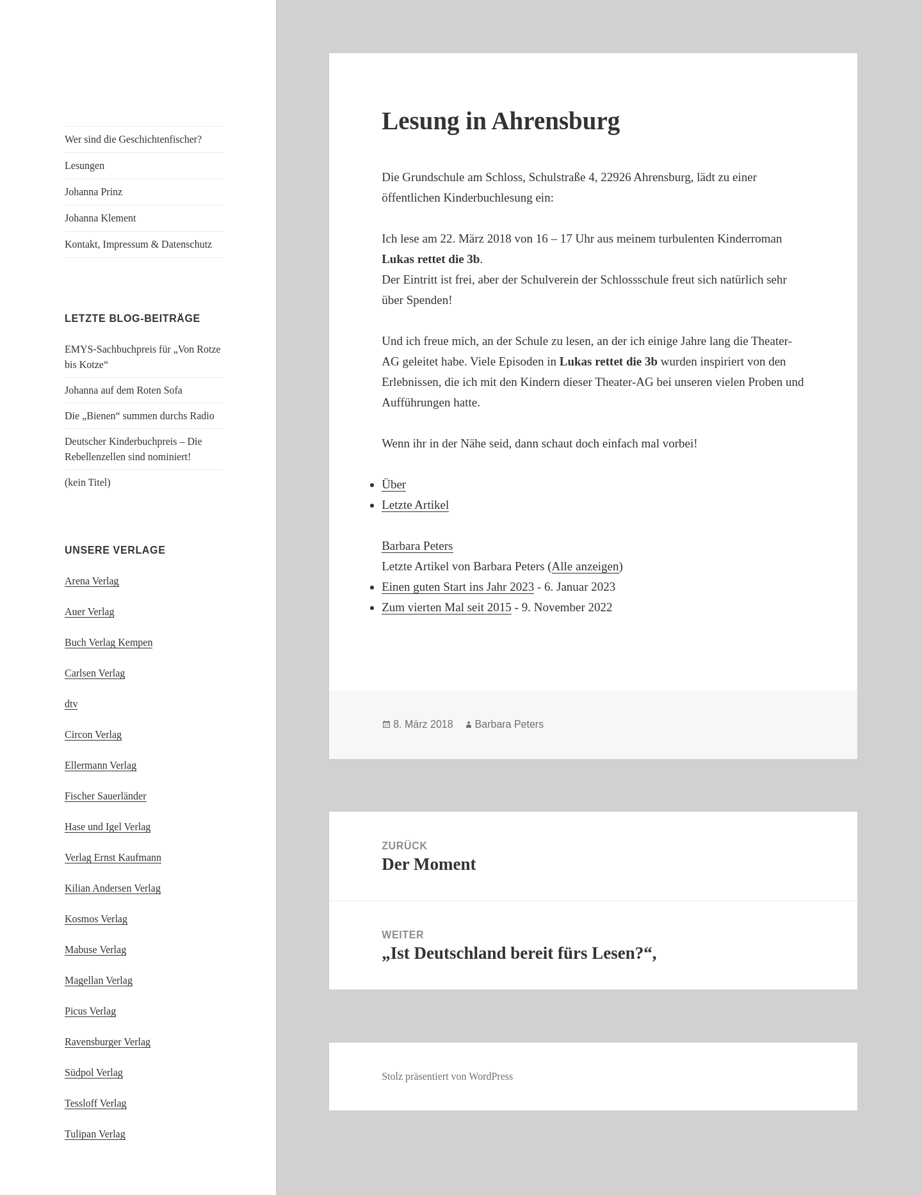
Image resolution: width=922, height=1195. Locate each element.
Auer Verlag (89, 611)
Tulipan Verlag (95, 1133)
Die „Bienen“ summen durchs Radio (139, 415)
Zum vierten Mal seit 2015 (447, 607)
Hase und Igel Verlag (107, 826)
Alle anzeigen (585, 566)
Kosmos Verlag (96, 918)
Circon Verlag (93, 734)
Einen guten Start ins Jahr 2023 (458, 586)
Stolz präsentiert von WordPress (447, 1076)
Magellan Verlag (99, 980)
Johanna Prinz (93, 191)
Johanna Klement (100, 218)
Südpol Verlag (94, 1072)
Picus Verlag (90, 1011)
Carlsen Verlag (95, 673)
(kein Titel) (88, 482)
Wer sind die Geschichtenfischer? (133, 139)
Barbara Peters (417, 545)
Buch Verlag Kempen (108, 642)
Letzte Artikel (415, 504)
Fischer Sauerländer (106, 795)
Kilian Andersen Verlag (113, 888)
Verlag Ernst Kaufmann (113, 857)
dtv (71, 703)
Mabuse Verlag (95, 949)
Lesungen (84, 165)
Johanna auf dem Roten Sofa (123, 390)
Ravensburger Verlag (107, 1041)
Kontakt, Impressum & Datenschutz (138, 244)
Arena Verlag (92, 580)
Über (394, 484)
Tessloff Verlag (96, 1103)
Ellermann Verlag (100, 765)
